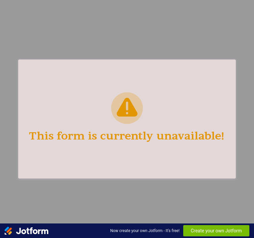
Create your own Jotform (216, 230)
